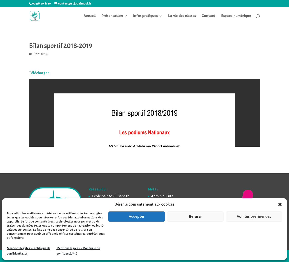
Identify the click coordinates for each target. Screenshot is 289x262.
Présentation (112, 16)
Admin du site (162, 196)
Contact (208, 16)
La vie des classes (182, 16)
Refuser (195, 216)
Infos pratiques (145, 16)
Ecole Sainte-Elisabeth (110, 196)
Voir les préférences (254, 216)
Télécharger (39, 73)
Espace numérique (236, 16)
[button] (280, 204)
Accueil (90, 16)
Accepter (136, 216)
